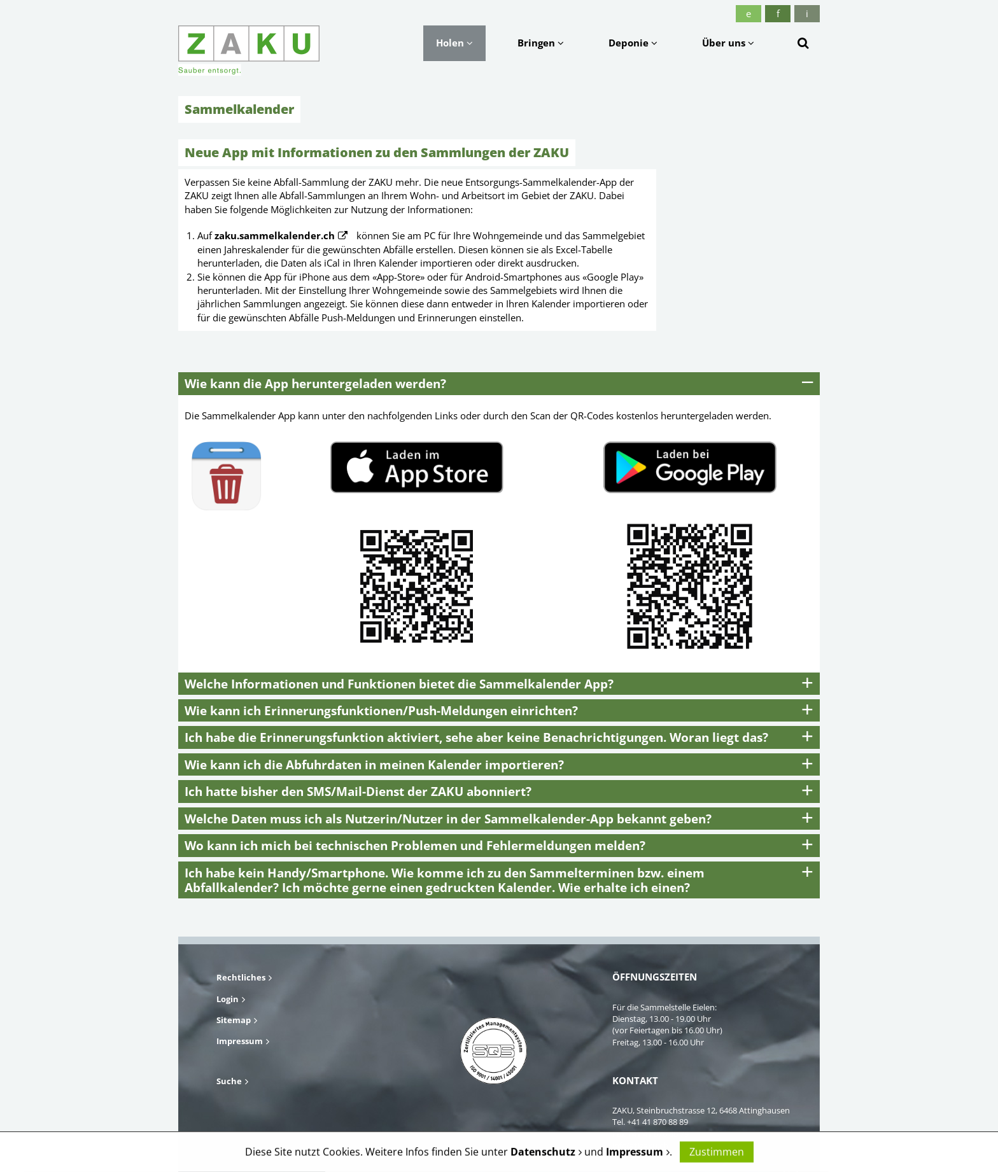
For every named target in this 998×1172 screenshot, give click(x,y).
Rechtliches (240, 977)
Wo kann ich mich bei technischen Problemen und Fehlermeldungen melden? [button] (415, 845)
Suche (229, 1081)
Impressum (239, 1041)
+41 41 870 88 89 (657, 1121)
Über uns (728, 42)
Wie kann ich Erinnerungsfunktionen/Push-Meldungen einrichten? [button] (381, 710)
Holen (454, 42)
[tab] (499, 383)
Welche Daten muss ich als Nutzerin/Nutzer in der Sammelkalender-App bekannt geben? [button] (448, 819)
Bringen (540, 42)
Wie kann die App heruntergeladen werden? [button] (315, 383)
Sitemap (233, 1020)
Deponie (632, 42)
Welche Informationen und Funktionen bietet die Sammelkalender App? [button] (399, 684)
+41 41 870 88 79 (658, 1134)
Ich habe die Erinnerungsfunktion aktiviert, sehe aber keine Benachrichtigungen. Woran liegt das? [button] (476, 737)
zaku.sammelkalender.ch (274, 235)
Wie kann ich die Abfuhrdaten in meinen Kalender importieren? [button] (374, 764)
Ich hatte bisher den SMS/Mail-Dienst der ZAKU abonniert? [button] (358, 791)
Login (227, 999)
